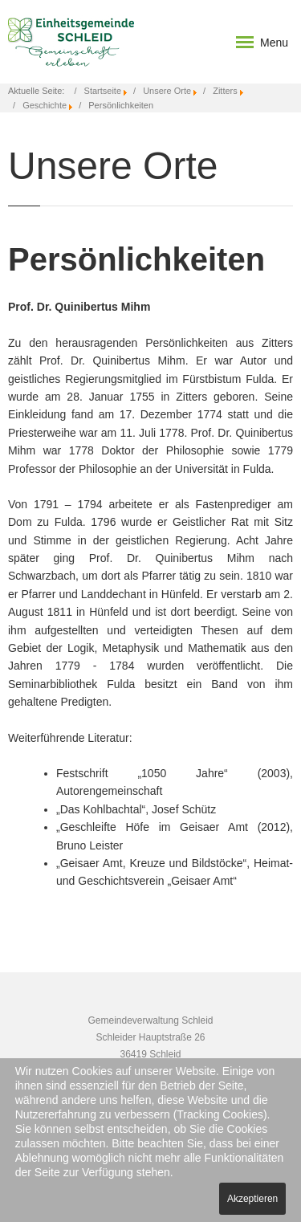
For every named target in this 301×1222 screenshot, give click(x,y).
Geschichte (44, 105)
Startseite (102, 91)
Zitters (225, 91)
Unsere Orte (167, 91)
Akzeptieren (252, 1198)
